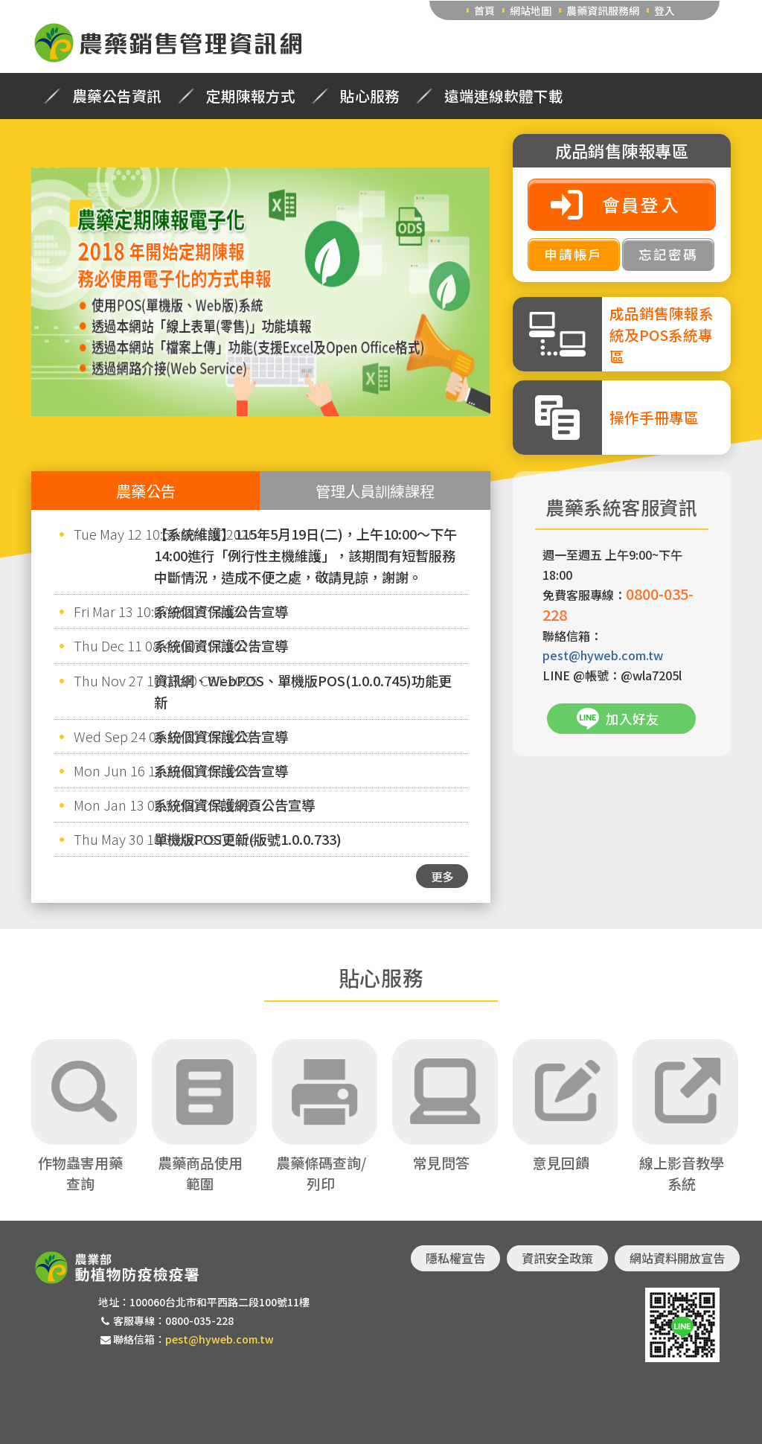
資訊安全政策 (557, 1258)
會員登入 (641, 204)
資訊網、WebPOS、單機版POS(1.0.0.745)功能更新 (303, 691)
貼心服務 (370, 96)
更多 (442, 876)
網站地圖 (530, 10)
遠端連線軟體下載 (503, 96)
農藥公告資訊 (116, 96)
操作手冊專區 (654, 417)
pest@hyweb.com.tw (602, 655)
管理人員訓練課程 (375, 490)
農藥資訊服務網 (602, 10)
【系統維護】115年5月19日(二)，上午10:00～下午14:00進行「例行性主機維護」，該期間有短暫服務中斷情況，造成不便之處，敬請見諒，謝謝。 (305, 555)
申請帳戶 (573, 254)
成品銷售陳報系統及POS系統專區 (661, 334)
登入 (664, 10)
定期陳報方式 (250, 96)
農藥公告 (146, 490)
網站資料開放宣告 (677, 1258)
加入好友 (632, 718)
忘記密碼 (667, 254)
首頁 (484, 10)
